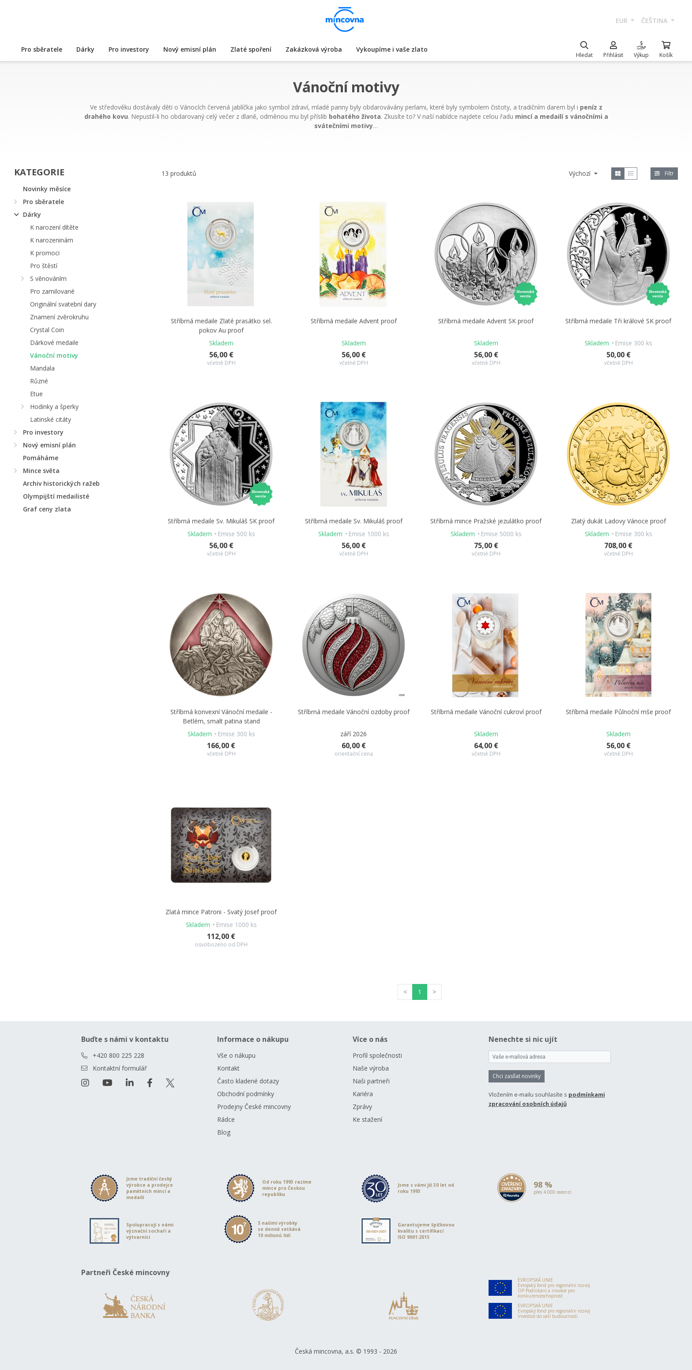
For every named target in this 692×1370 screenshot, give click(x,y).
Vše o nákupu (236, 1055)
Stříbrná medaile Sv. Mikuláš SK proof (221, 521)
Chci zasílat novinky (517, 1076)
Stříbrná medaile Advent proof (354, 321)
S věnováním (48, 278)
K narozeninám (51, 240)
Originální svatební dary (63, 304)
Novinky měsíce (47, 189)
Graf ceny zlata (47, 509)
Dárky (85, 49)
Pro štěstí (43, 265)
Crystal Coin (47, 329)
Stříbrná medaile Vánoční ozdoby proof (354, 712)
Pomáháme (40, 458)
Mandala (42, 368)
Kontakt (228, 1068)
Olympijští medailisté (56, 496)
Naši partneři (371, 1081)
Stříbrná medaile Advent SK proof (486, 321)
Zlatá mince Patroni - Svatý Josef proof (221, 912)
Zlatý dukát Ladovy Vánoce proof (618, 521)
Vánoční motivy (54, 355)
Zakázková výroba (314, 49)
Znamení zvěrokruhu (59, 317)
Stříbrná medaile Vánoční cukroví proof (486, 712)
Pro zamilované (52, 291)
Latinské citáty (50, 419)
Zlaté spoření (250, 49)
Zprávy (362, 1106)
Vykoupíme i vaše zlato (392, 49)
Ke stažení (367, 1119)
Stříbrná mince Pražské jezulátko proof (486, 521)
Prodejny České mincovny (254, 1106)
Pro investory (129, 49)
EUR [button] (622, 20)
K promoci (45, 253)
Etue (36, 394)
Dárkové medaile (54, 342)
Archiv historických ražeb (61, 483)
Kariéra (363, 1094)
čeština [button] (655, 20)
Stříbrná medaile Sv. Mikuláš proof (353, 521)
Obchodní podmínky (245, 1094)
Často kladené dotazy (248, 1081)
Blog (223, 1132)
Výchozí (580, 173)
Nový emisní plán (189, 49)
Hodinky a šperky (54, 406)
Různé (39, 381)
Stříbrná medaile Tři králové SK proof (618, 321)
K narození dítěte (54, 227)
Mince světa (41, 470)
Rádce (226, 1119)
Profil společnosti (377, 1055)
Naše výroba (371, 1068)
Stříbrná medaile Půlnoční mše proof (618, 712)
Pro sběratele (41, 49)
